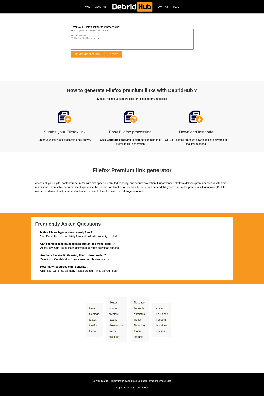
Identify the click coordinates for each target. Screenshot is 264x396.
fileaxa (113, 302)
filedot (92, 331)
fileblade (94, 314)
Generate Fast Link (87, 54)
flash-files (161, 325)
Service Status (100, 381)
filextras (160, 331)
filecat (137, 319)
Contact (163, 6)
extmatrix (139, 314)
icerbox (138, 336)
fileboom (161, 319)
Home (87, 6)
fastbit (92, 319)
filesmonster (116, 325)
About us (131, 381)
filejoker (114, 336)
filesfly (93, 325)
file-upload (162, 314)
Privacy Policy (117, 381)
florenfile (139, 308)
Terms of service (156, 381)
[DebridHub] (132, 6)
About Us (100, 6)
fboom (137, 331)
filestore (114, 314)
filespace (139, 302)
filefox (113, 331)
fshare (113, 308)
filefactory (139, 325)
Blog (176, 6)
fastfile (113, 319)
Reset (114, 54)
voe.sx (159, 308)
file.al (92, 308)
